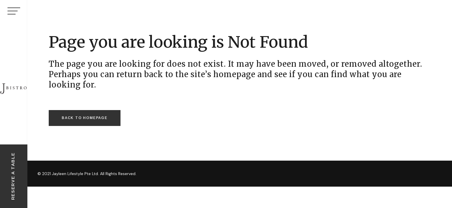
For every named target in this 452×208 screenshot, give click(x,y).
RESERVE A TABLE (12, 176)
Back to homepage (85, 118)
